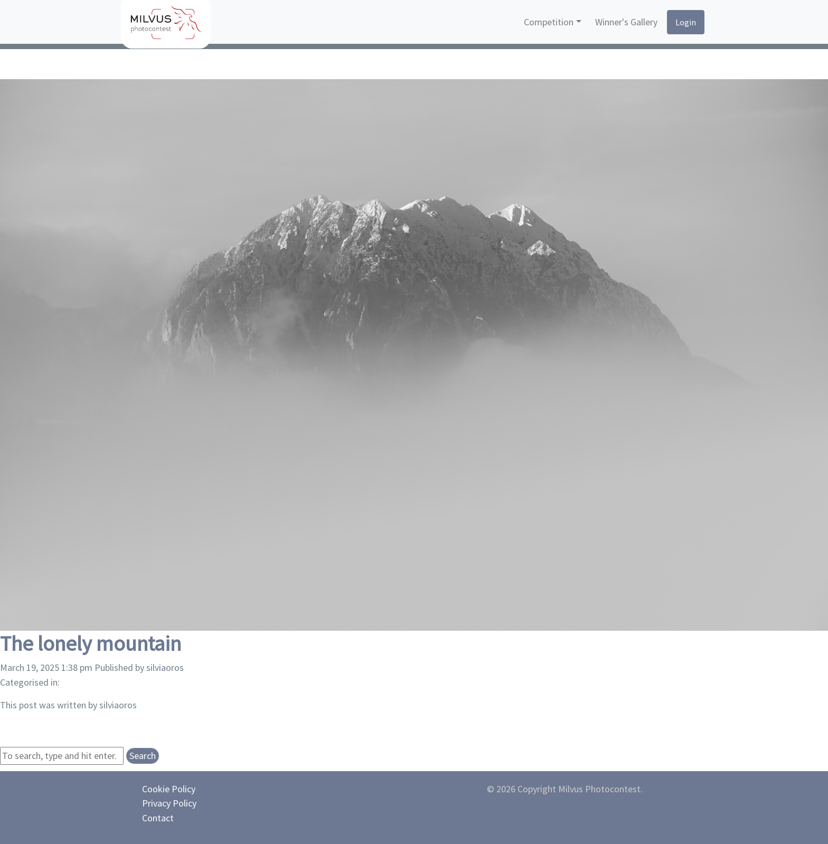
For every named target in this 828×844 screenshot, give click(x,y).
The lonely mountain (90, 643)
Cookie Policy (168, 789)
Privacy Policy (169, 803)
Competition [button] (548, 22)
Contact (158, 818)
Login (685, 22)
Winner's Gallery (626, 22)
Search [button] (142, 756)
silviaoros (165, 667)
